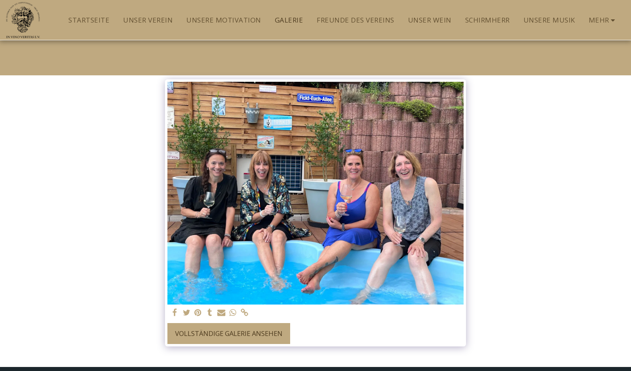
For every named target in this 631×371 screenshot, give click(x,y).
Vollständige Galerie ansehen (229, 333)
